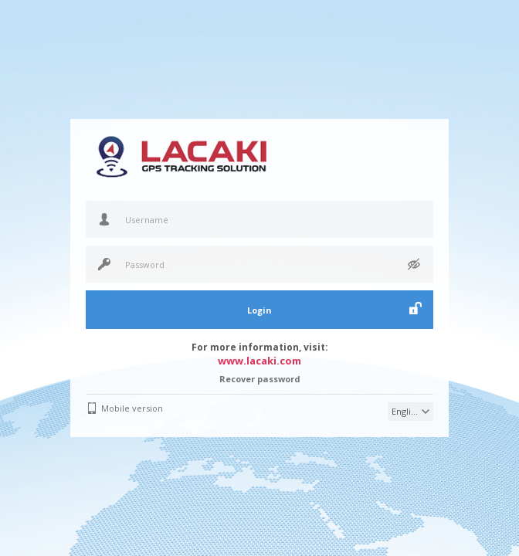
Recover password (259, 379)
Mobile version (132, 408)
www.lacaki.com (259, 361)
